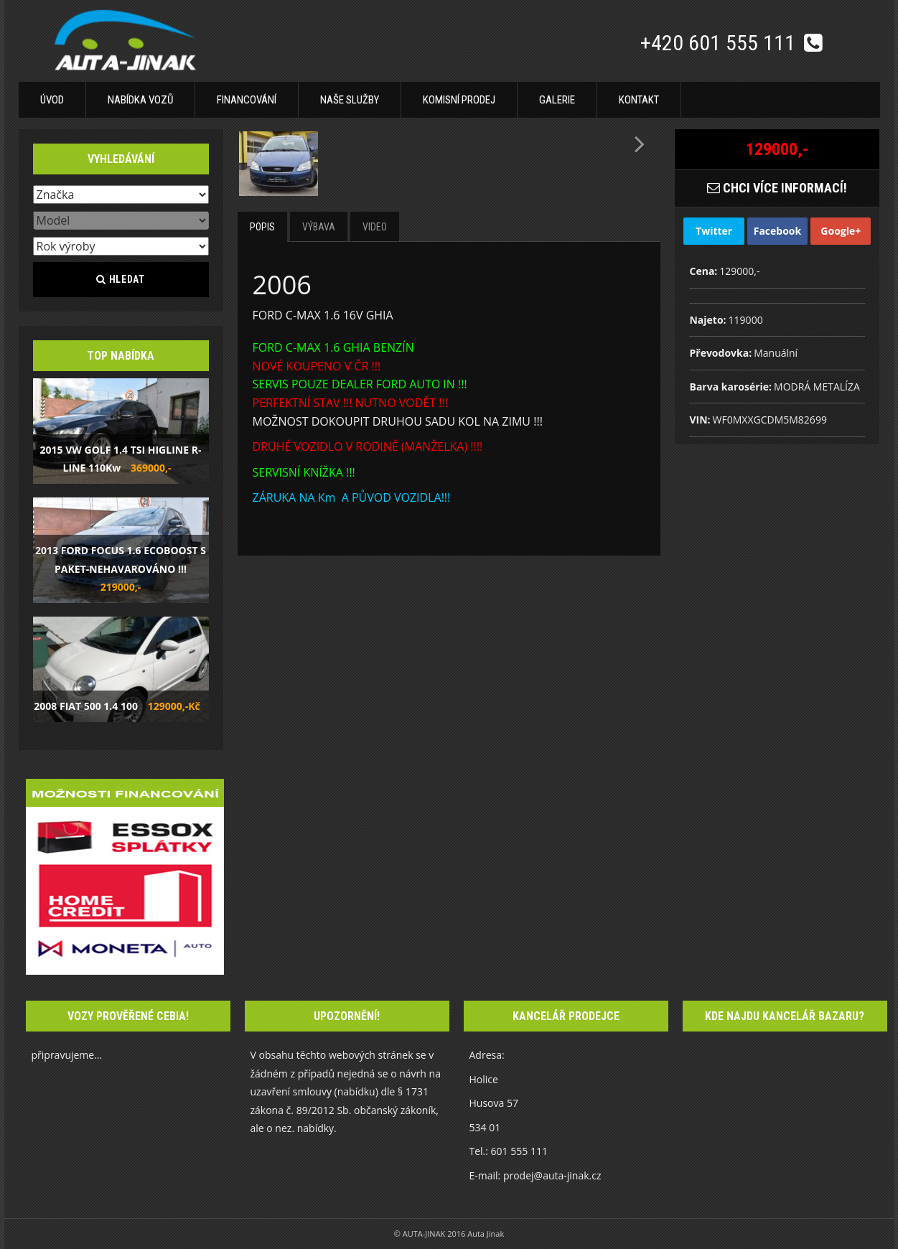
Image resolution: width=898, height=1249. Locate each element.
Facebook (778, 231)
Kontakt (639, 99)
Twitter (714, 231)
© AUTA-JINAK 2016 (430, 1233)
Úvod (52, 99)
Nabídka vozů (140, 99)
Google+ (840, 231)
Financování (246, 99)
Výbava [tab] (318, 227)
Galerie (557, 99)
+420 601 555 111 (720, 42)
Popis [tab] (262, 227)
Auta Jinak (485, 1233)
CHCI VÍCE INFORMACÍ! (777, 187)
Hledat (120, 279)
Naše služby (349, 99)
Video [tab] (375, 227)
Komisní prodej (459, 99)
